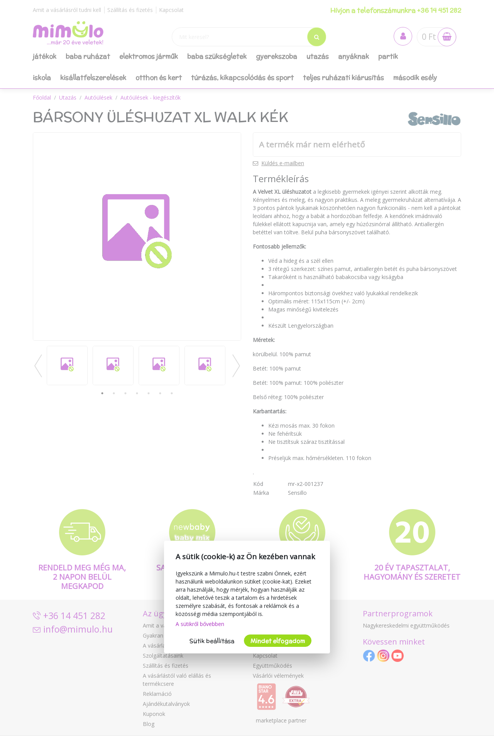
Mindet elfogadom (277, 641)
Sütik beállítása (211, 641)
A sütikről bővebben (200, 624)
